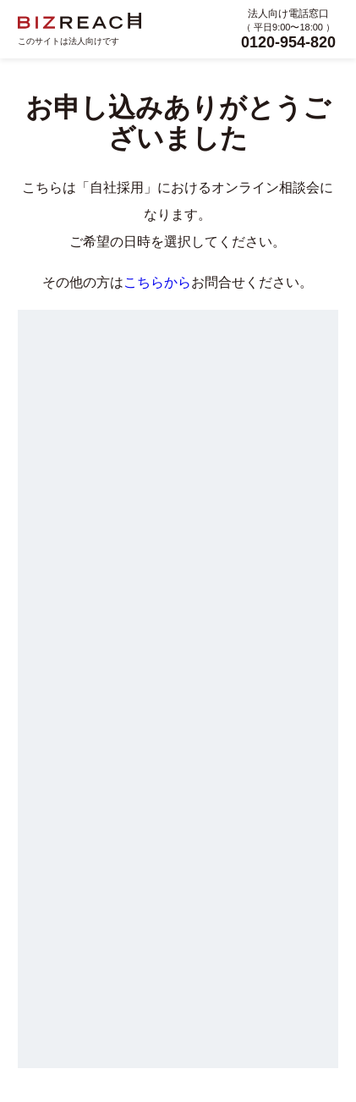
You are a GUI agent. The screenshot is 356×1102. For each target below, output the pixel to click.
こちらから (157, 282)
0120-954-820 (288, 42)
